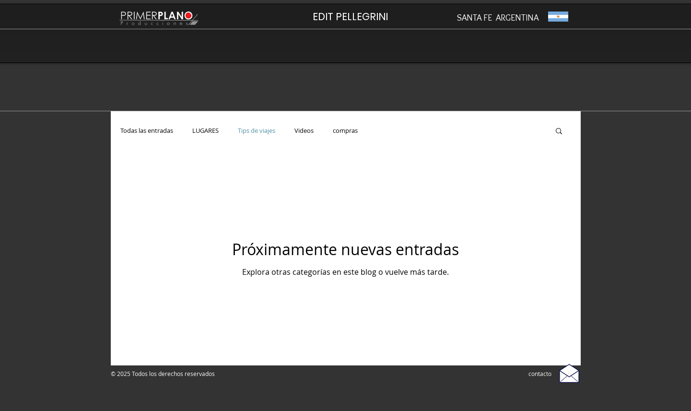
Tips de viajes (256, 131)
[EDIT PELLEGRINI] (350, 16)
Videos (304, 131)
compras (345, 131)
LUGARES (205, 131)
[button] (558, 132)
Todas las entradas (146, 131)
